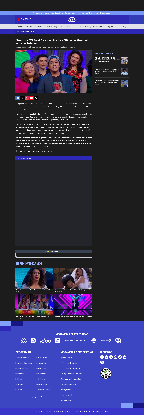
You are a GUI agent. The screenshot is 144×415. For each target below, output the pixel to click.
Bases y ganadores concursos (71, 374)
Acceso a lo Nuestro (43, 390)
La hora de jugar (42, 384)
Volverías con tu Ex (22, 358)
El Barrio (19, 255)
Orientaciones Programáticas (71, 379)
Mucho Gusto (41, 368)
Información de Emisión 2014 (71, 368)
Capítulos (48, 27)
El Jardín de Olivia (57, 13)
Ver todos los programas (33, 397)
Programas (39, 27)
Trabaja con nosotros (68, 384)
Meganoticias (41, 374)
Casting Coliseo (71, 27)
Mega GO (110, 27)
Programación (59, 27)
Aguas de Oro (41, 363)
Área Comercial (66, 395)
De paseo (18, 390)
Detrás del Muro (42, 358)
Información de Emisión (69, 363)
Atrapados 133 (20, 384)
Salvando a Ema (70, 13)
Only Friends (40, 379)
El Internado (19, 374)
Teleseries (29, 27)
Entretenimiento (99, 27)
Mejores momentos (25, 32)
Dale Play (18, 379)
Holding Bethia (66, 390)
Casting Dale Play (85, 27)
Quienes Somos (66, 358)
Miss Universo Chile (85, 13)
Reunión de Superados (102, 13)
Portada (21, 27)
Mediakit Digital (66, 400)
